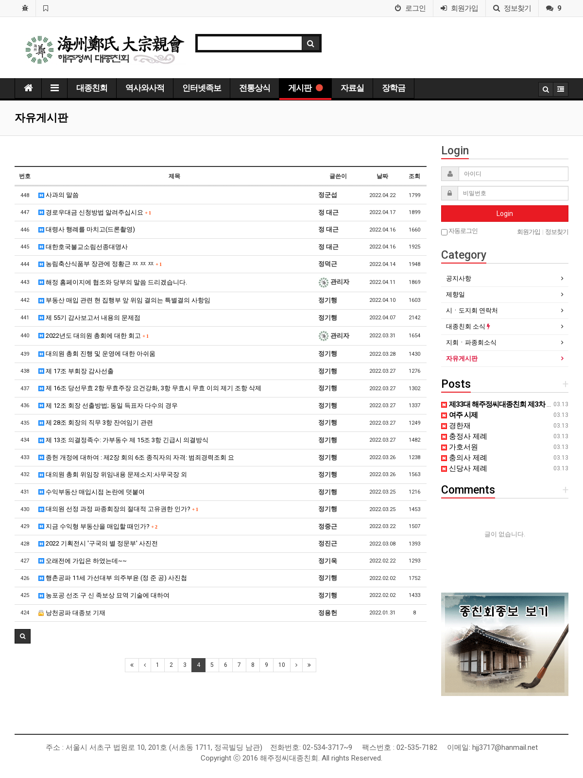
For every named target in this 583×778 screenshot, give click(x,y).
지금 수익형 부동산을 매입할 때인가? (97, 526)
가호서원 (459, 447)
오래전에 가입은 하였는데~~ (82, 560)
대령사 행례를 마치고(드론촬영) (86, 229)
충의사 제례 (464, 457)
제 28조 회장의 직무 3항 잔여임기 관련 (95, 422)
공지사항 (458, 278)
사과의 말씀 (58, 195)
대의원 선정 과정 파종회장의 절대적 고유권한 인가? (118, 509)
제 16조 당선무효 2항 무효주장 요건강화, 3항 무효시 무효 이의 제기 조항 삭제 (149, 388)
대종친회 (91, 88)
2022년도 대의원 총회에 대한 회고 (93, 335)
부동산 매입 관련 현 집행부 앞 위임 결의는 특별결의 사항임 (124, 300)
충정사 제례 (464, 436)
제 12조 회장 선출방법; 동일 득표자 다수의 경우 (108, 405)
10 (281, 665)
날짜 (382, 176)
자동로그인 (459, 231)
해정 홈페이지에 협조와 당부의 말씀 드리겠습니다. (112, 282)
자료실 (352, 88)
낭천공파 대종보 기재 (71, 612)
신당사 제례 (464, 468)
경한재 (456, 425)
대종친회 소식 (468, 326)
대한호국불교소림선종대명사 (83, 246)
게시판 (305, 88)
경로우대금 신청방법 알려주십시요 (94, 212)
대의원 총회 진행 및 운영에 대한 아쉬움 (96, 353)
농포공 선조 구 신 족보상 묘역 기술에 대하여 (104, 595)
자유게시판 (462, 358)
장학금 (393, 88)
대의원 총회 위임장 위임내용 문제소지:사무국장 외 (112, 474)
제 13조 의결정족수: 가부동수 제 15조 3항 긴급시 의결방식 (123, 440)
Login (505, 213)
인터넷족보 (201, 88)
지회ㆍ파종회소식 (471, 342)
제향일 (455, 294)
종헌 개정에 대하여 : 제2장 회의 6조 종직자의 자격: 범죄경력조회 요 (136, 457)
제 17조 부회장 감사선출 (76, 371)
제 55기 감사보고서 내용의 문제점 (89, 317)
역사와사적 (144, 88)
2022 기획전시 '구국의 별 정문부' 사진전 (98, 543)
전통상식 (254, 88)
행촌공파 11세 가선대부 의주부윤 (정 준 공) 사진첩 (112, 577)
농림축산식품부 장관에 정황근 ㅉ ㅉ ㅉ (100, 263)
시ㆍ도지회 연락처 (472, 310)
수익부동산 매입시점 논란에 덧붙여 (91, 492)
